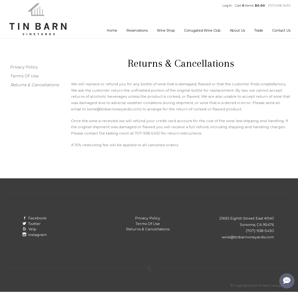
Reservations (137, 30)
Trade (258, 30)
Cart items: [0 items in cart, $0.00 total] (250, 5)
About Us (237, 30)
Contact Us (281, 30)
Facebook (35, 218)
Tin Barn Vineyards (38, 19)
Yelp (29, 229)
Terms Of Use (24, 75)
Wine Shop (166, 30)
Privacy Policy (24, 66)
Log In (227, 5)
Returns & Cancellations (34, 84)
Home (112, 30)
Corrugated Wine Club (202, 30)
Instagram (35, 234)
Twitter (32, 223)
